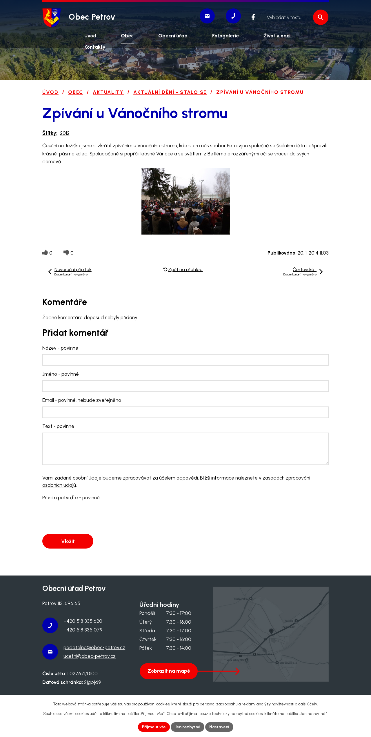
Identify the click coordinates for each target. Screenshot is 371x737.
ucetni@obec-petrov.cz (89, 656)
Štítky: (49, 133)
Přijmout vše (154, 727)
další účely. (308, 704)
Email (81, 400)
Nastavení (219, 727)
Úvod (50, 92)
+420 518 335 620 (82, 621)
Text (58, 426)
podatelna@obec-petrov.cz (94, 647)
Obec (75, 92)
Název (60, 348)
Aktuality (108, 92)
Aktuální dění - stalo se (170, 92)
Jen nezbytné (187, 727)
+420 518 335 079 (83, 630)
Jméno (60, 374)
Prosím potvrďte (71, 497)
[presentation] (86, 517)
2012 (65, 133)
